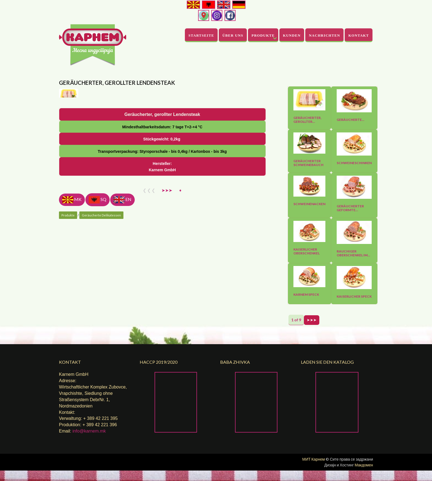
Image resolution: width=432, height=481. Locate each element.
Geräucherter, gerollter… (307, 120)
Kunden (292, 35)
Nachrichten (324, 35)
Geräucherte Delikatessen (101, 339)
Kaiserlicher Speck (354, 296)
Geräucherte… (350, 120)
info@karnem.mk (89, 441)
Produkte (263, 35)
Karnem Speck (306, 295)
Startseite (201, 35)
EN (122, 323)
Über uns (232, 35)
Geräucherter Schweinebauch (308, 163)
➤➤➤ (166, 314)
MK (72, 323)
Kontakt (358, 35)
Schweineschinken (354, 163)
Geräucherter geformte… (350, 208)
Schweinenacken (309, 204)
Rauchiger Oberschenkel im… (353, 253)
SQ (97, 324)
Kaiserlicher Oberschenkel (306, 251)
